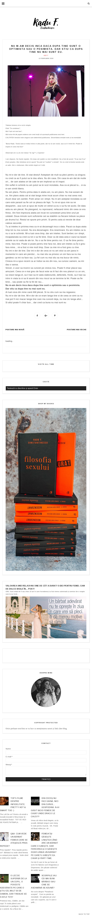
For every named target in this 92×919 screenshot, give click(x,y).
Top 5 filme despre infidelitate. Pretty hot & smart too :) (13, 804)
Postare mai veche (76, 330)
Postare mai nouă (15, 330)
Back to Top (84, 914)
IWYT (46, 55)
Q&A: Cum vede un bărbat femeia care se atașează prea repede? (14, 840)
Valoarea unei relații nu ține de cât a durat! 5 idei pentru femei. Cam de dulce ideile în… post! (45, 587)
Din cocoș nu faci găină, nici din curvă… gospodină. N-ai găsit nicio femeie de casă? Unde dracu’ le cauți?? (45, 807)
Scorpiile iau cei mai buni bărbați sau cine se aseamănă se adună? (44, 882)
